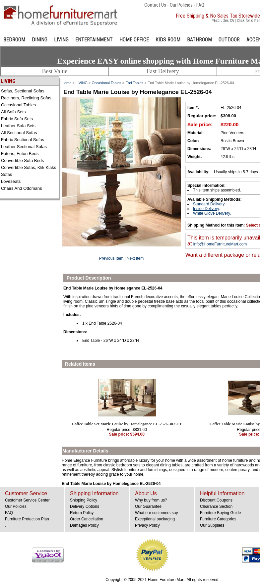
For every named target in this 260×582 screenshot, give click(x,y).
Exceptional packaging (155, 519)
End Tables (134, 83)
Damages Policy (84, 525)
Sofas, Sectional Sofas (22, 90)
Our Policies (181, 5)
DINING (39, 39)
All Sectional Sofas (19, 132)
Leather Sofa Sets (18, 125)
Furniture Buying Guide (220, 512)
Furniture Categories (218, 519)
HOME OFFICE (134, 39)
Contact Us (155, 5)
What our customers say (156, 512)
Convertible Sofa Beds (22, 160)
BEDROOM (14, 39)
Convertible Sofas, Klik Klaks (28, 167)
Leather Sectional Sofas (24, 146)
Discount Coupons (216, 500)
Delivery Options (84, 506)
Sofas (6, 174)
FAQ (200, 5)
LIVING (61, 39)
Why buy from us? (151, 500)
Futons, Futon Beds (19, 153)
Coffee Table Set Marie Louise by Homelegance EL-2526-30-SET (127, 424)
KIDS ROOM (168, 39)
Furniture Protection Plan (27, 519)
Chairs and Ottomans (21, 188)
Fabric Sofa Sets (17, 118)
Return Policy (82, 512)
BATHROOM (199, 39)
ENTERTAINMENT (94, 39)
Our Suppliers (212, 525)
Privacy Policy (147, 525)
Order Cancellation (86, 519)
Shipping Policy (83, 500)
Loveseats (11, 181)
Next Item (135, 258)
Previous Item (111, 258)
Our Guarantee (148, 506)
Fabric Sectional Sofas (22, 139)
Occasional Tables (18, 104)
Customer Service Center (27, 500)
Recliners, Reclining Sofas (26, 97)
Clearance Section (216, 506)
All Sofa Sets (13, 111)
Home (66, 83)
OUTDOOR (229, 39)
